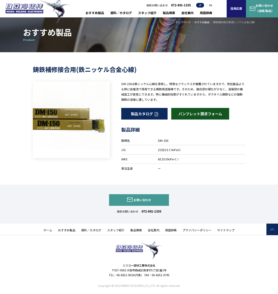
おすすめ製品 (95, 12)
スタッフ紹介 (147, 12)
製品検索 (169, 12)
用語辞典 (206, 12)
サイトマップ (226, 230)
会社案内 (187, 12)
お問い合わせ (142, 200)
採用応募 (236, 8)
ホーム (47, 230)
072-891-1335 (151, 211)
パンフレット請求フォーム (200, 113)
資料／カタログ (121, 12)
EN (210, 5)
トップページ (183, 22)
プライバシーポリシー (196, 230)
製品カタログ (142, 113)
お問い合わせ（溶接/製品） (265, 8)
